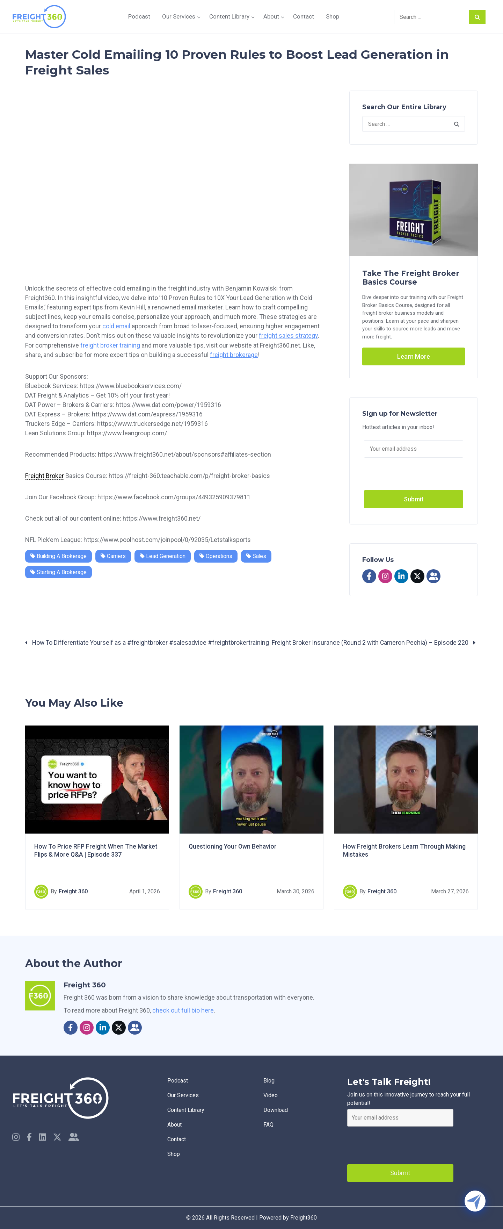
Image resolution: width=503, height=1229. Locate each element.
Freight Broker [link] (44, 475)
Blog (269, 1080)
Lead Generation (164, 555)
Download (276, 1111)
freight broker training (110, 345)
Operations (217, 555)
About (271, 16)
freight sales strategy (288, 335)
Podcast (139, 16)
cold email (116, 326)
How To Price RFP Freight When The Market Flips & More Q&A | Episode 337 (96, 850)
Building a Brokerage (59, 555)
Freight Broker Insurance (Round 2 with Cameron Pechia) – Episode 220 (374, 642)
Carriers (114, 555)
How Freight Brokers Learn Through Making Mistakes (404, 850)
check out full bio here (183, 1010)
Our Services (178, 16)
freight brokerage (234, 354)
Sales (258, 555)
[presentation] (400, 1143)
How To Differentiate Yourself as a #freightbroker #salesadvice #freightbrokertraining (147, 642)
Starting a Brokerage (58, 571)
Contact (303, 16)
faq (269, 1126)
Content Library (229, 16)
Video (271, 1096)
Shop (332, 16)
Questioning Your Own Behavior (233, 846)
